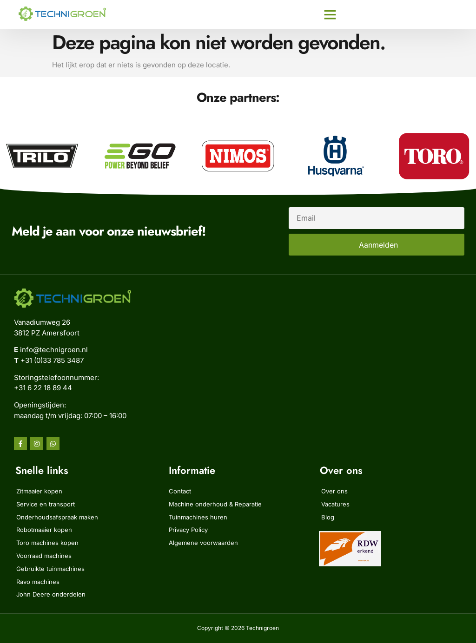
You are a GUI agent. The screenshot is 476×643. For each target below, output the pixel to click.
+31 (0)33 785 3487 (52, 360)
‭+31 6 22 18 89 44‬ (43, 387)
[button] (330, 14)
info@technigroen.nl (54, 349)
